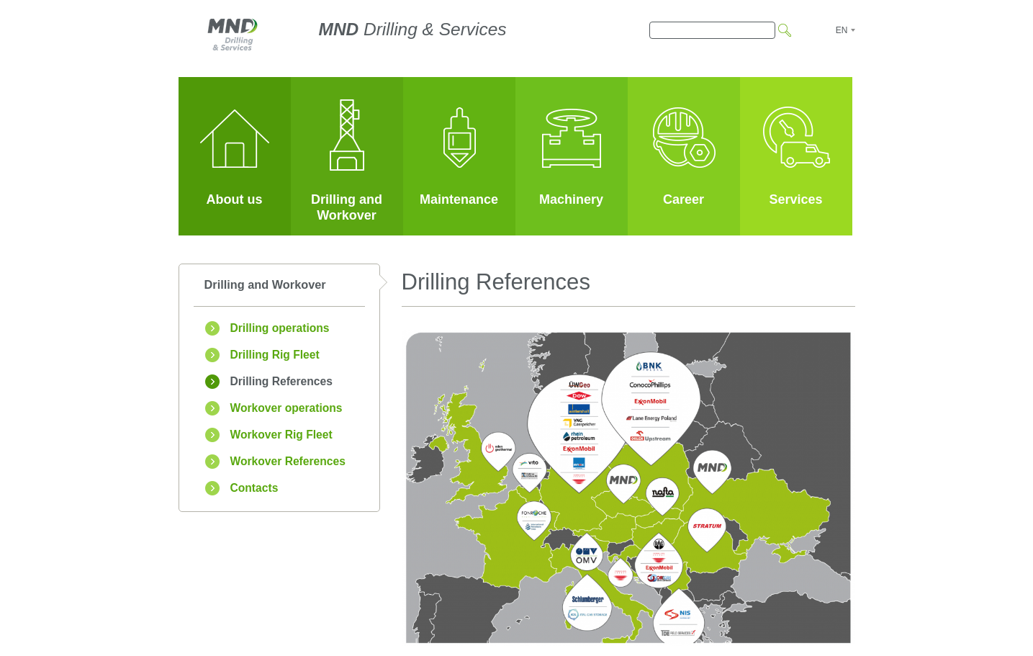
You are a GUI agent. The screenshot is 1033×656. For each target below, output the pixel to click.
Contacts (254, 488)
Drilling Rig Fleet (275, 355)
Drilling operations (280, 328)
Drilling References (281, 381)
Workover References (288, 461)
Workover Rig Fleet (281, 434)
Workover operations (286, 408)
